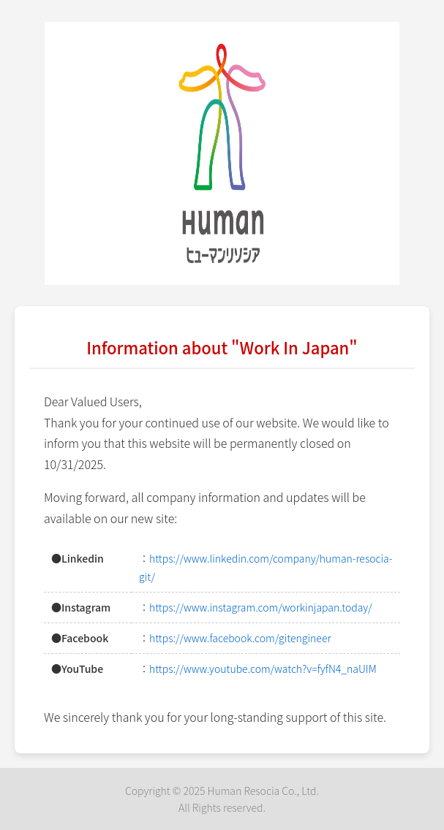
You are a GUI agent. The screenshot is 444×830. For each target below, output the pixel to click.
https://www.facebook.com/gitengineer (240, 638)
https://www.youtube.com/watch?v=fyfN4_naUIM (263, 668)
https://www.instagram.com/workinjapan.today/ (260, 607)
